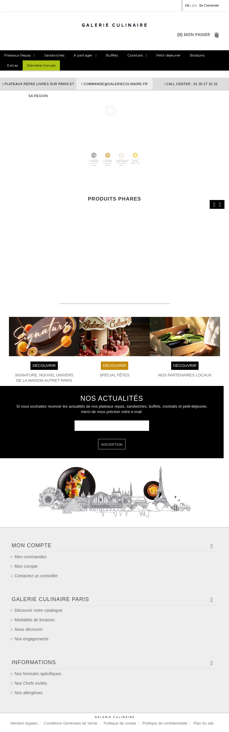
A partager (83, 55)
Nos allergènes (28, 692)
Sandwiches (54, 55)
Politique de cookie (119, 723)
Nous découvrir (29, 629)
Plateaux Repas (17, 55)
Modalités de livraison (35, 619)
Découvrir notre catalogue (38, 610)
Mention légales (24, 723)
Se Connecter (209, 5)
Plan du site (204, 723)
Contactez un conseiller (36, 575)
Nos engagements (32, 638)
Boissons (197, 55)
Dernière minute (41, 65)
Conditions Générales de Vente (71, 723)
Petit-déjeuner (168, 55)
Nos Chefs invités (31, 683)
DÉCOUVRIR (44, 365)
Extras (12, 65)
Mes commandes (31, 556)
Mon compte (26, 566)
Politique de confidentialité (164, 723)
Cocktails (135, 55)
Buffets (112, 55)
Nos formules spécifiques (38, 673)
